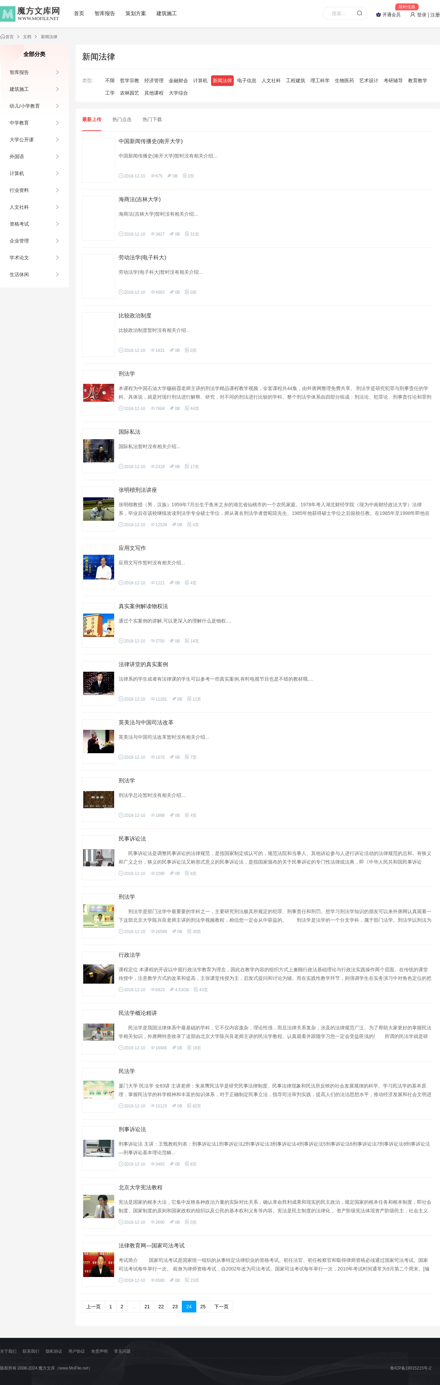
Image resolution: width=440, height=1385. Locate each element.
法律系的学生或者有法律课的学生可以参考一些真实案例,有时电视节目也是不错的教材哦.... (216, 679)
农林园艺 (129, 93)
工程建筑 (295, 80)
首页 (79, 13)
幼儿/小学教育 (25, 106)
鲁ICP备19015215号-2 (410, 1368)
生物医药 (344, 80)
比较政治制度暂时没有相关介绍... (154, 330)
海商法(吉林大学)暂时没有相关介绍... (158, 214)
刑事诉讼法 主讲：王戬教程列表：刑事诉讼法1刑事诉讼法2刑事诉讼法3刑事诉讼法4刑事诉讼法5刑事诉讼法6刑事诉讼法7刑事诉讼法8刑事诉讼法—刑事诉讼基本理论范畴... (274, 1148)
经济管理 (154, 80)
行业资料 (19, 190)
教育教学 (417, 80)
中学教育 (19, 123)
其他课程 (154, 93)
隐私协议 (54, 1351)
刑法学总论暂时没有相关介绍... (152, 795)
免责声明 (99, 1351)
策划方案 (135, 13)
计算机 (17, 173)
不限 (110, 80)
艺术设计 (368, 80)
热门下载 (152, 119)
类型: (87, 80)
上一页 (93, 1306)
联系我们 (31, 1351)
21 (147, 1306)
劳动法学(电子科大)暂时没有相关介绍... (161, 272)
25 (203, 1306)
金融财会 (178, 80)
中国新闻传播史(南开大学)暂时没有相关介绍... (168, 156)
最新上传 (91, 119)
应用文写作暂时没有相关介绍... (152, 562)
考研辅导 (393, 80)
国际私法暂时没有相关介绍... (149, 446)
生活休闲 (19, 274)
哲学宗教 (129, 80)
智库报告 (105, 13)
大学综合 (178, 93)
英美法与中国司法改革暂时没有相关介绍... (164, 737)
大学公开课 (22, 139)
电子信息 (246, 80)
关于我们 (8, 1351)
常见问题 (122, 1351)
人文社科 (19, 207)
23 (175, 1306)
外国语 (17, 156)
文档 (27, 36)
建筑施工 (166, 13)
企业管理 (19, 241)
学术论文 (19, 257)
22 (161, 1306)
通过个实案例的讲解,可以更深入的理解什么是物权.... (175, 621)
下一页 (221, 1306)
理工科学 (320, 80)
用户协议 (76, 1351)
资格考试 (19, 224)
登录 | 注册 (425, 15)
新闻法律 (49, 36)
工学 (110, 93)
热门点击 (122, 119)
